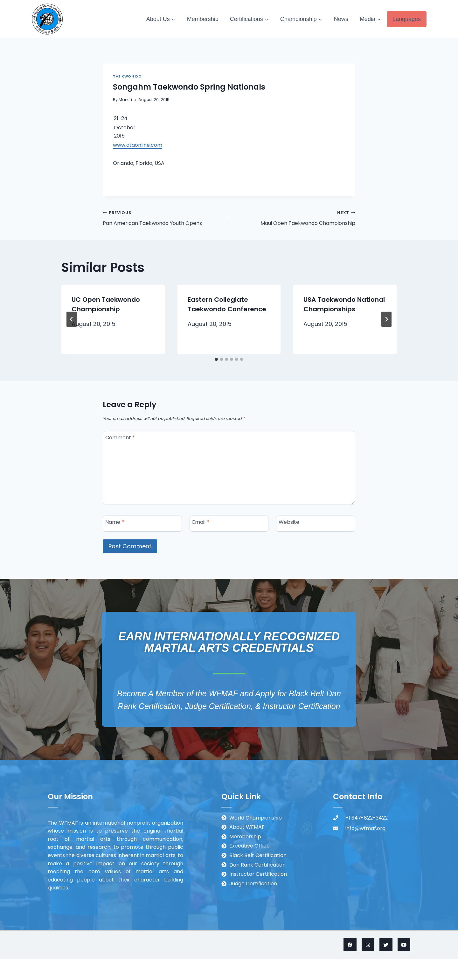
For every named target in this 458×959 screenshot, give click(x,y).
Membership (203, 19)
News (341, 19)
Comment (120, 437)
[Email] (229, 524)
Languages (406, 19)
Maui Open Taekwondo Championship (294, 217)
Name (114, 522)
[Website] (315, 524)
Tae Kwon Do (127, 76)
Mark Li (125, 99)
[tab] (216, 359)
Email (200, 522)
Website (289, 522)
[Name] (142, 524)
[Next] (386, 319)
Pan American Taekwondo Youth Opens (163, 217)
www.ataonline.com (137, 145)
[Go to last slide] (71, 319)
